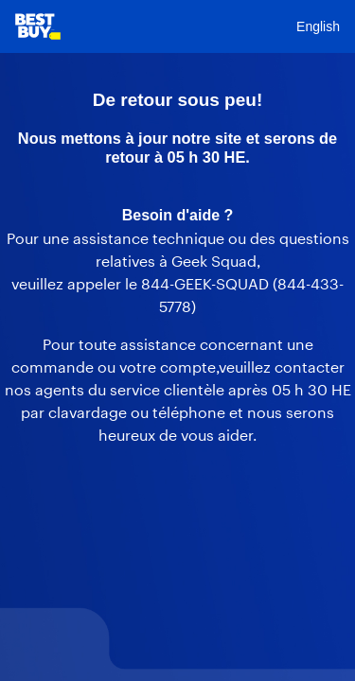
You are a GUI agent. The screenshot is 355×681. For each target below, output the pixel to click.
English (318, 26)
